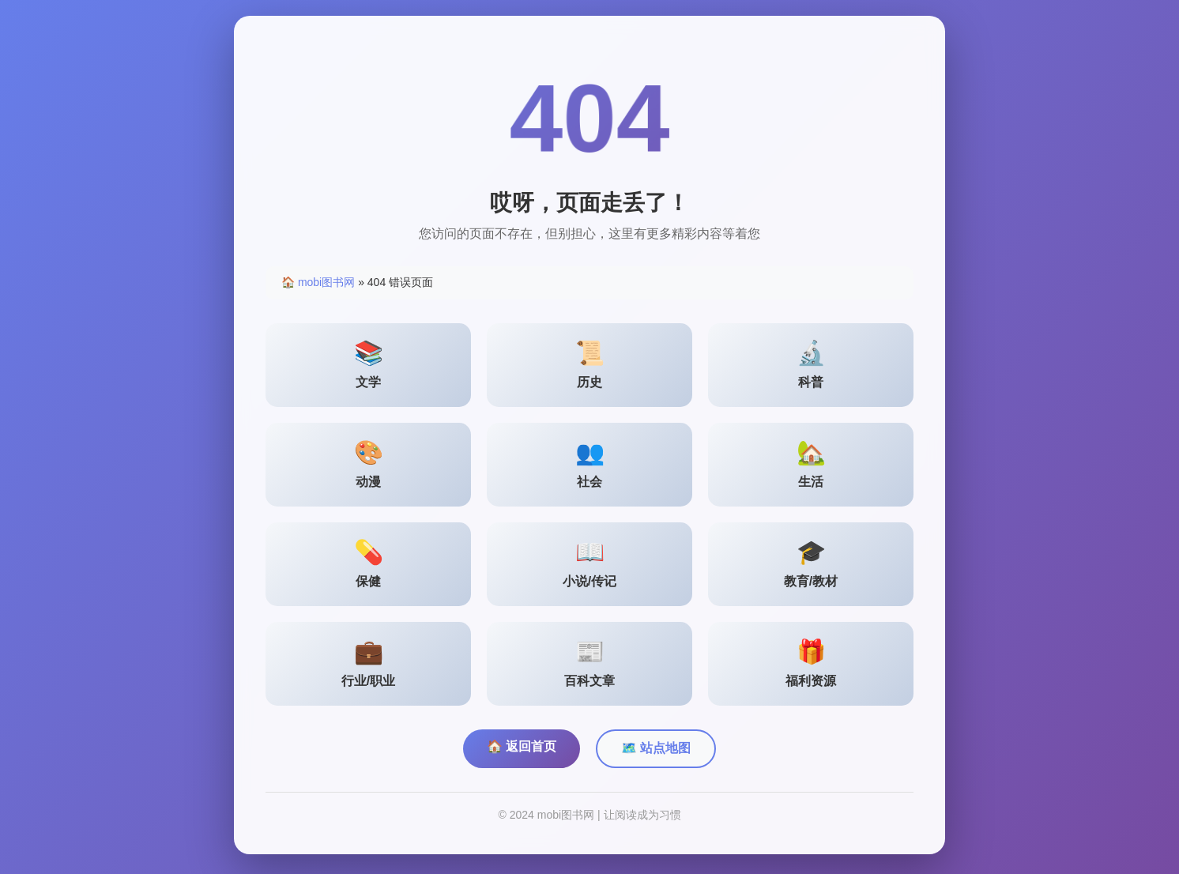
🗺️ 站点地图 (656, 748)
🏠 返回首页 (521, 746)
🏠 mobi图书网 (318, 282)
